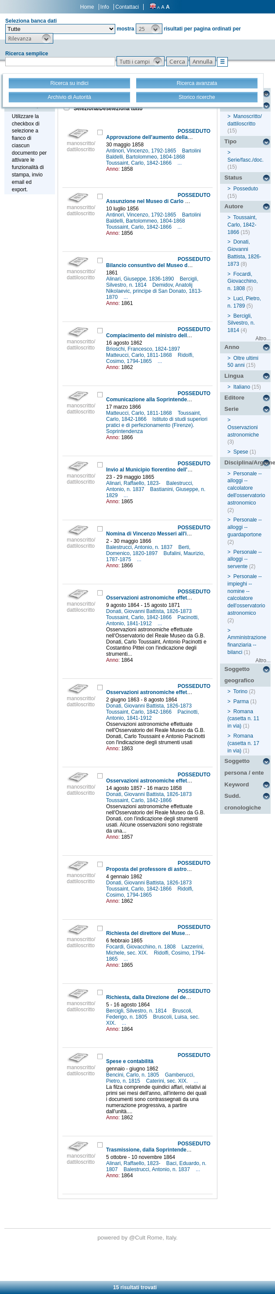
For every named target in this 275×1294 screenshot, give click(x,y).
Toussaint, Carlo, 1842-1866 (139, 163)
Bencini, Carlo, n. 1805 (133, 1075)
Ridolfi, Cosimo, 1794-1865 (150, 358)
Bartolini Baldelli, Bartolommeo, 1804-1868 (153, 154)
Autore (233, 206)
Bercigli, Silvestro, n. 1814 (137, 1011)
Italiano (241, 387)
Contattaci (127, 7)
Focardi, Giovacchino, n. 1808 (141, 947)
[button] (149, 29)
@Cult (138, 1237)
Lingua (234, 376)
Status (233, 177)
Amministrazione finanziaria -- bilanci (246, 644)
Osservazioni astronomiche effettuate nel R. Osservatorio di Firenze (190, 598)
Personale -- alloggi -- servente (244, 559)
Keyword (236, 784)
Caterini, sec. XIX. (167, 1081)
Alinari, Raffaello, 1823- (134, 483)
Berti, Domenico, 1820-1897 (148, 550)
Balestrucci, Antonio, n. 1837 (140, 547)
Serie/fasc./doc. (245, 160)
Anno (231, 347)
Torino (240, 691)
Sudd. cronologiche (242, 802)
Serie (231, 409)
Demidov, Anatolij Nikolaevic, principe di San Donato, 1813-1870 (154, 291)
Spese (240, 452)
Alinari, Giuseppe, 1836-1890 (140, 279)
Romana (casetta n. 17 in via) (243, 743)
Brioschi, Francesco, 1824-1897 (144, 349)
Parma (240, 701)
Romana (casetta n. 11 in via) (243, 718)
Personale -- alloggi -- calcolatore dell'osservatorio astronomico (246, 488)
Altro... (263, 338)
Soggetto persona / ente (244, 767)
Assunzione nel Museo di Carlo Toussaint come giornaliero (179, 201)
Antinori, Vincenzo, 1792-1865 (142, 151)
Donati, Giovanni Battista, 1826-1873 (149, 611)
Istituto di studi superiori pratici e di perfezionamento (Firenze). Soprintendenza (156, 425)
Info (104, 7)
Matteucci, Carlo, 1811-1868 (139, 355)
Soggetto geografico (239, 675)
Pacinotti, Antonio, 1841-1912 (152, 620)
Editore (234, 397)
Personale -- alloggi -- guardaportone (244, 527)
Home (87, 7)
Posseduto (245, 189)
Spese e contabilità (130, 1061)
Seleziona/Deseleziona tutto (107, 108)
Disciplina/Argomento (247, 462)
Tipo (230, 141)
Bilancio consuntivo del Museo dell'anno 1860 (163, 265)
